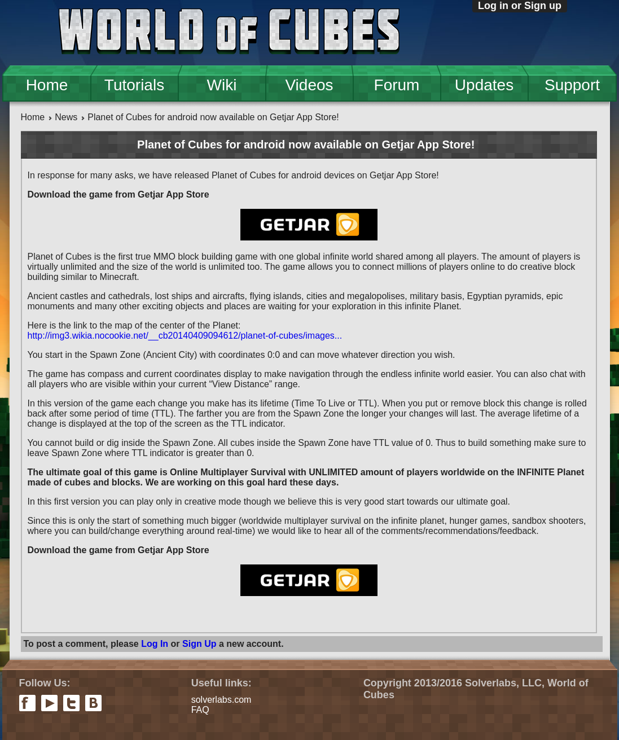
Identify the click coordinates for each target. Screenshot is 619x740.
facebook (27, 703)
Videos (309, 85)
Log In (154, 644)
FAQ (200, 710)
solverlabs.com (221, 699)
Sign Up (199, 644)
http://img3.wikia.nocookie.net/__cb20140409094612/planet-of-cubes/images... (185, 335)
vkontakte (93, 703)
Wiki (222, 85)
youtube (49, 703)
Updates (484, 85)
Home (47, 85)
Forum (397, 85)
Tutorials (134, 85)
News (66, 117)
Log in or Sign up (519, 5)
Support (572, 85)
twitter (71, 703)
